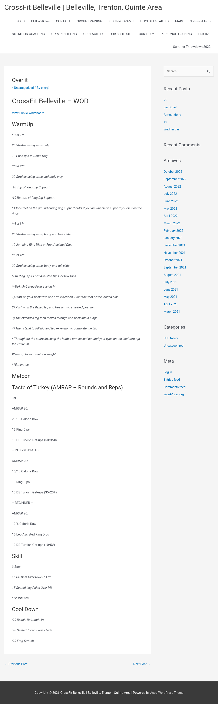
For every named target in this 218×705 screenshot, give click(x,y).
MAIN (179, 22)
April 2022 (171, 214)
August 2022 (173, 186)
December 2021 (175, 243)
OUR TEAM (146, 34)
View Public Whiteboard (29, 113)
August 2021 (173, 272)
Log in (168, 367)
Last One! (170, 108)
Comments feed (175, 382)
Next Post (142, 664)
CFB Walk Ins (40, 22)
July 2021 (171, 279)
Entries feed (172, 375)
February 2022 (174, 228)
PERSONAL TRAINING (176, 34)
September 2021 (175, 264)
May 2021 (171, 293)
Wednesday (172, 129)
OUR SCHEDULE (121, 34)
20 (165, 100)
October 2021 (173, 257)
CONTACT (63, 22)
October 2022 (173, 171)
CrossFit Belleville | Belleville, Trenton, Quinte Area (86, 7)
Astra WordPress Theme (167, 693)
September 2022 (175, 178)
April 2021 (171, 300)
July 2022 (171, 193)
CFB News (171, 334)
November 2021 (175, 250)
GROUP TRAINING (89, 22)
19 (165, 122)
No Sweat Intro (200, 22)
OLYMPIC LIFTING (64, 34)
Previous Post (16, 664)
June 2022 (171, 200)
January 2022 (173, 236)
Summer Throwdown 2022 (192, 47)
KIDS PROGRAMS (121, 22)
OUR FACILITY (93, 34)
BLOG (21, 22)
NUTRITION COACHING (28, 34)
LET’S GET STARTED (154, 22)
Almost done (173, 115)
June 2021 (171, 286)
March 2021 (172, 307)
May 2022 (171, 207)
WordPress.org (174, 389)
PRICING (204, 34)
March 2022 (172, 221)
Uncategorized (24, 88)
